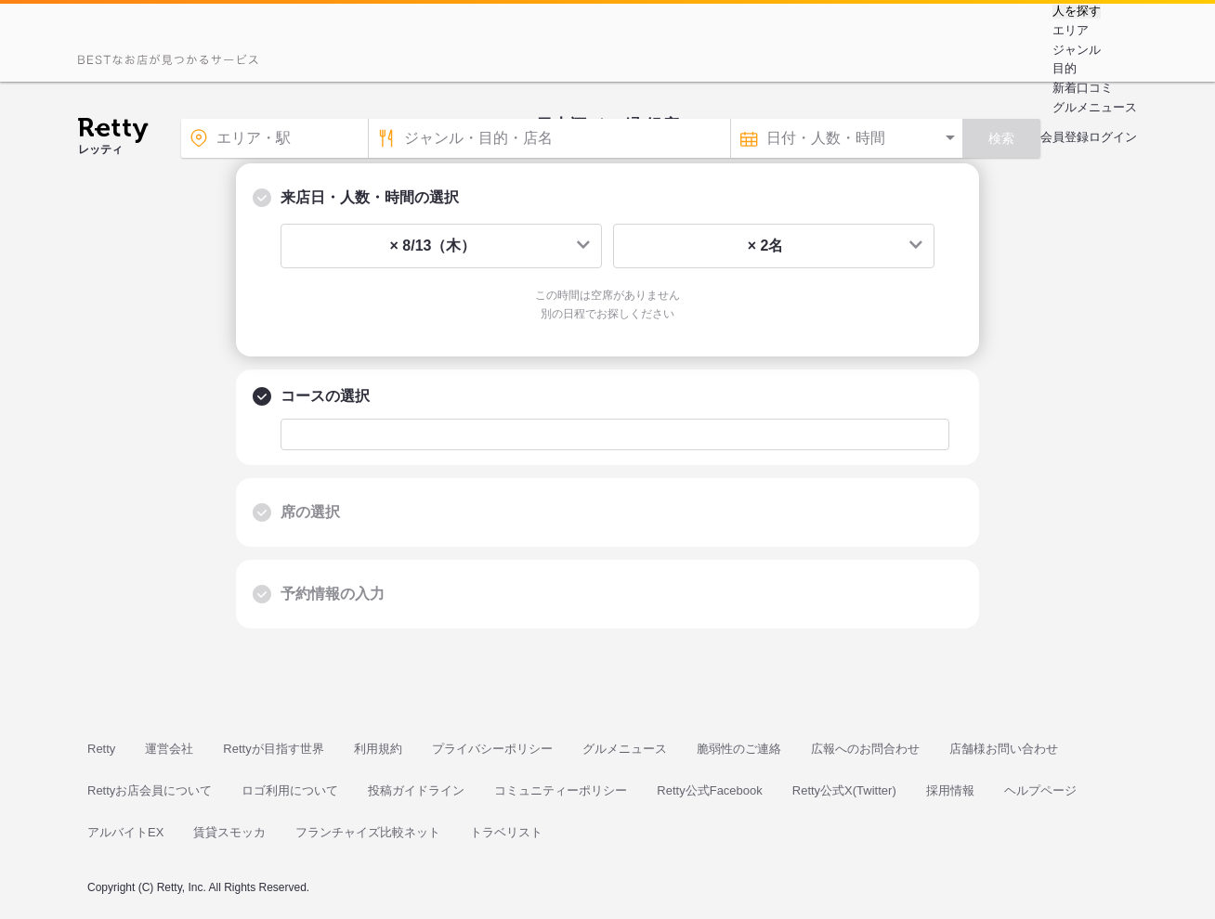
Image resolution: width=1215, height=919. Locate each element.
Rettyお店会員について (149, 790)
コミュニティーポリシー (560, 790)
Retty (101, 749)
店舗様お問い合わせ (1003, 749)
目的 (1064, 68)
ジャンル (1076, 50)
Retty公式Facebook (709, 790)
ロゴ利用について (290, 790)
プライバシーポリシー (492, 749)
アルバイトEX (125, 832)
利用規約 (378, 749)
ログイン (1113, 137)
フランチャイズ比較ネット (367, 832)
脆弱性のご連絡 (739, 749)
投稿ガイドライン (416, 790)
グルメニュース (1094, 107)
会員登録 (1064, 137)
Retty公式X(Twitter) (844, 790)
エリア (1070, 30)
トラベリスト (506, 832)
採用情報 (950, 790)
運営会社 (169, 749)
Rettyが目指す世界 (273, 749)
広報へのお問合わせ (865, 749)
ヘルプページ (1040, 790)
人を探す (1076, 11)
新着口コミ (1082, 88)
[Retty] (113, 133)
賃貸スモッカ (229, 832)
